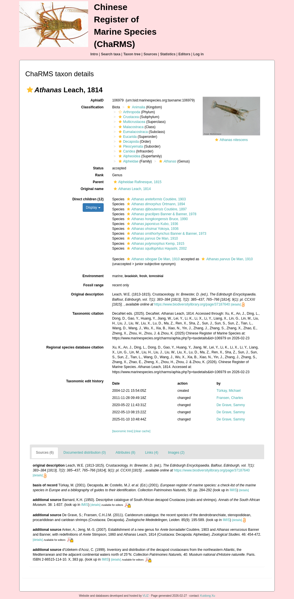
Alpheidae (127, 161)
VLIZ (146, 595)
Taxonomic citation (87, 314)
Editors (184, 54)
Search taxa (110, 54)
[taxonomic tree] (122, 431)
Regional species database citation (74, 347)
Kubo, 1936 (151, 224)
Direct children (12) (88, 199)
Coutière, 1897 (156, 209)
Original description (87, 294)
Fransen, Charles (229, 398)
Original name (92, 189)
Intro (94, 54)
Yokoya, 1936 (152, 229)
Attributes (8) (125, 453)
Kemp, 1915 (154, 244)
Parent (98, 182)
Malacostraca (130, 127)
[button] (29, 89)
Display (93, 207)
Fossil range (93, 285)
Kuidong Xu (207, 595)
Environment (92, 276)
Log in (198, 54)
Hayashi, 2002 (156, 248)
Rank (99, 175)
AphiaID (96, 100)
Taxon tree (132, 54)
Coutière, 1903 (155, 199)
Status (98, 168)
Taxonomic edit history (84, 381)
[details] (236, 304)
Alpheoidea (128, 156)
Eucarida (127, 137)
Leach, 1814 (131, 189)
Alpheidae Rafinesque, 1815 (137, 182)
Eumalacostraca (132, 132)
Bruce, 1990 (156, 219)
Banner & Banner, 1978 (160, 214)
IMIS (233, 490)
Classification (92, 107)
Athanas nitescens (234, 140)
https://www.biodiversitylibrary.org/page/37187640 (192, 304)
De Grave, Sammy (230, 405)
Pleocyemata (130, 146)
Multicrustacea (131, 122)
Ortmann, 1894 (155, 204)
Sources (150, 54)
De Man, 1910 (151, 238)
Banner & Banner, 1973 (165, 234)
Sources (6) (45, 453)
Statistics (167, 54)
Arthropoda (128, 112)
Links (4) (151, 453)
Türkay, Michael (228, 391)
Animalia (135, 107)
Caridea (126, 151)
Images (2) (176, 453)
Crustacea (128, 117)
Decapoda (128, 142)
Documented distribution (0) (84, 453)
